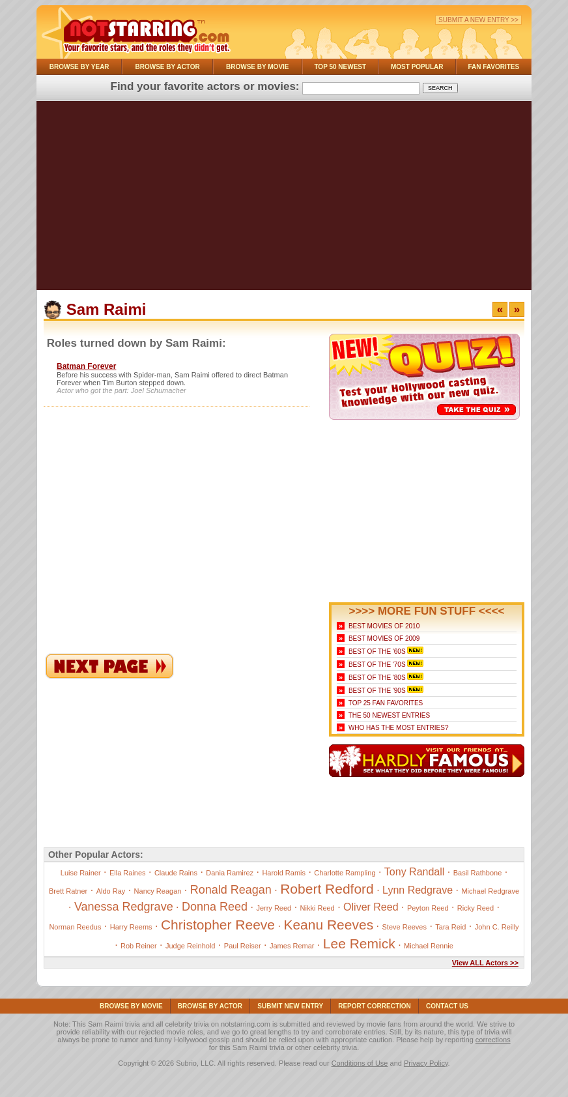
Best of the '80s (377, 677)
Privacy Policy (426, 1063)
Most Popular (417, 66)
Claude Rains (175, 873)
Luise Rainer (81, 873)
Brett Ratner (68, 891)
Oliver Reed (370, 907)
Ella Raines (127, 873)
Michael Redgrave (490, 891)
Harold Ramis (283, 873)
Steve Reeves (404, 927)
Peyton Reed (428, 908)
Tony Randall (414, 871)
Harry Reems (131, 927)
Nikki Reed (317, 908)
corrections (493, 1040)
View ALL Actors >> (485, 963)
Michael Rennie (428, 946)
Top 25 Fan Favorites (385, 703)
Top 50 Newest (340, 66)
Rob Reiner (139, 946)
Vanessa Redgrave (123, 906)
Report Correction (374, 1006)
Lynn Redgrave (417, 890)
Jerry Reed (273, 908)
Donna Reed (215, 906)
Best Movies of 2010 (383, 626)
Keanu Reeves (328, 924)
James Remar (292, 946)
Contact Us (447, 1006)
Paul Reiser (242, 946)
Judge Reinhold (190, 946)
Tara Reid (450, 927)
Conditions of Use (360, 1063)
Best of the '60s (377, 651)
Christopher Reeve (218, 924)
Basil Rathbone (477, 873)
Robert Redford (327, 888)
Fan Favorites (493, 66)
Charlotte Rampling (344, 873)
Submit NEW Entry (290, 1006)
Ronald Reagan (231, 889)
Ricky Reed (475, 908)
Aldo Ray (111, 891)
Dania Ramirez (229, 873)
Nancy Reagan (158, 891)
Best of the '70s (377, 664)
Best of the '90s (377, 690)
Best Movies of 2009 (383, 638)
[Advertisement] (284, 199)
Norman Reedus (75, 927)
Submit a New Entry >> (478, 19)
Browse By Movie (257, 66)
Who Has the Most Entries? (398, 727)
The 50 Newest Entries (389, 715)
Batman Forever (86, 366)
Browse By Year (79, 66)
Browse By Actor (167, 66)
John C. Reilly (497, 927)
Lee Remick (359, 943)
